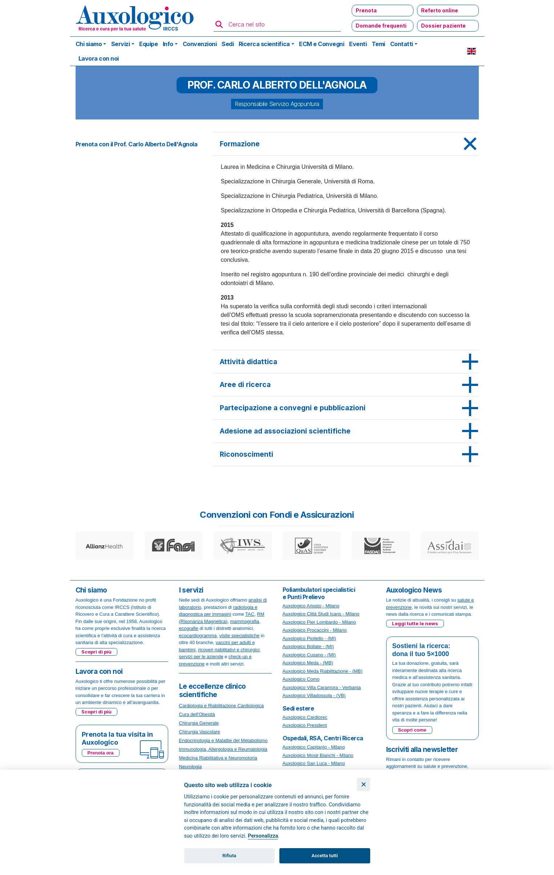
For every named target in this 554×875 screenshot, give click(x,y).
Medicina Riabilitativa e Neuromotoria (218, 758)
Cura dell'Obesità (197, 714)
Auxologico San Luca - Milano (314, 763)
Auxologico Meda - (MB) (308, 663)
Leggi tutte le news (415, 623)
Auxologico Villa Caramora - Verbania (322, 687)
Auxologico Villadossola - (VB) (314, 695)
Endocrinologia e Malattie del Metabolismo (223, 740)
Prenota (366, 10)
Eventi (358, 44)
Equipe (148, 44)
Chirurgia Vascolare (199, 731)
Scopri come (412, 730)
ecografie (188, 628)
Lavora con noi (98, 58)
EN (471, 51)
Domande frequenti (381, 26)
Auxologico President (305, 725)
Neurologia (190, 766)
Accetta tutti (325, 855)
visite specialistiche (239, 635)
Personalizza (263, 836)
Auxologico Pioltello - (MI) (309, 638)
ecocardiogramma (198, 635)
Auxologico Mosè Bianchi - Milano (318, 755)
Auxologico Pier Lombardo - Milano (319, 622)
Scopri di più (96, 652)
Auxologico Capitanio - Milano (314, 747)
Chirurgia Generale (199, 723)
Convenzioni (200, 44)
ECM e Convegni (321, 44)
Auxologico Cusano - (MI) (309, 655)
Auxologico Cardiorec (305, 717)
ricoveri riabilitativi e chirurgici (228, 649)
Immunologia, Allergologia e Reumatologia (223, 749)
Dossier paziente (443, 26)
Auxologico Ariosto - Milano (311, 606)
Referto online (439, 10)
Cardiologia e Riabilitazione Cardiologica (221, 705)
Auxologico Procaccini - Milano (315, 630)
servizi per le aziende (201, 656)
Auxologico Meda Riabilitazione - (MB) (323, 671)
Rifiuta (229, 855)
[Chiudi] (363, 784)
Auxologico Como (301, 679)
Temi (378, 44)
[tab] (346, 144)
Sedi (228, 44)
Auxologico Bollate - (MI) (308, 646)
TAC (249, 614)
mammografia (244, 621)
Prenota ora (101, 753)
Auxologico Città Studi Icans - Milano (321, 613)
